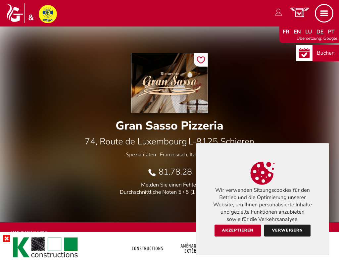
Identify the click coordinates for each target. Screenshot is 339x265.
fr (286, 31)
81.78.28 (175, 172)
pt (331, 31)
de (320, 31)
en (297, 31)
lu (308, 31)
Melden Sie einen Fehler (169, 184)
